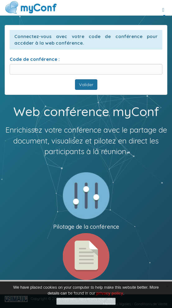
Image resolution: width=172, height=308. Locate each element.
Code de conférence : (35, 59)
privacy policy (109, 293)
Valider (86, 84)
